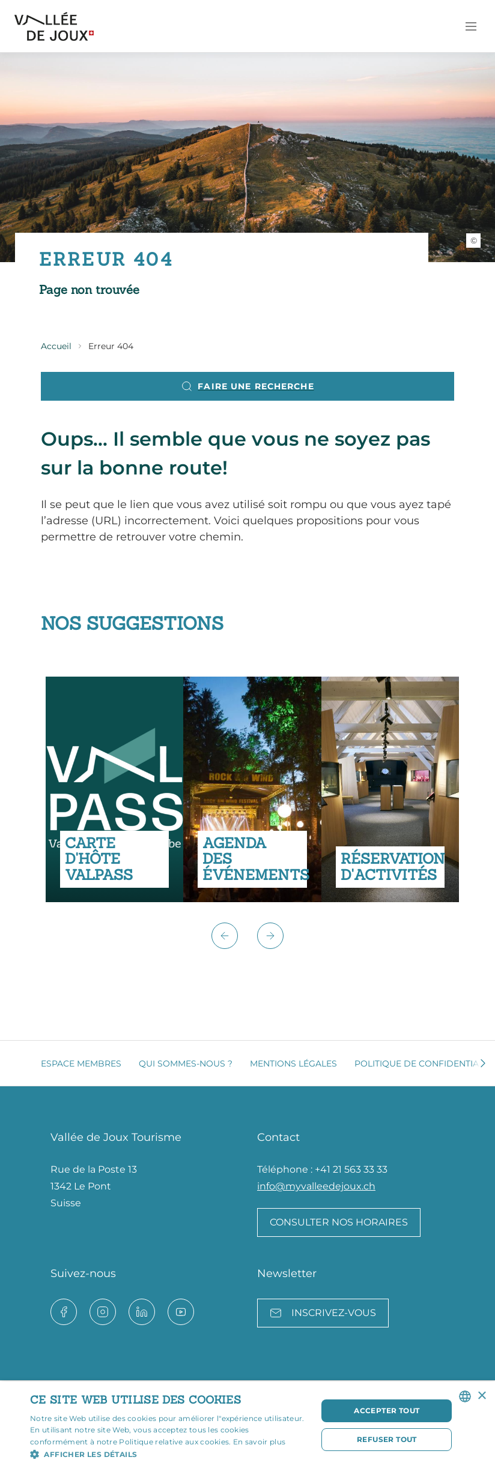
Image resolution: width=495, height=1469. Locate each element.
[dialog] (247, 1425)
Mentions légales (293, 1063)
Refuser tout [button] (387, 1439)
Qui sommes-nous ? (185, 1063)
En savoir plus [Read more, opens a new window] (259, 1441)
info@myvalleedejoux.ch (316, 1186)
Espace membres (81, 1063)
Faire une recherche (247, 386)
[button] (224, 936)
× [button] (481, 1396)
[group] (114, 789)
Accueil (56, 346)
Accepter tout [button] (386, 1410)
